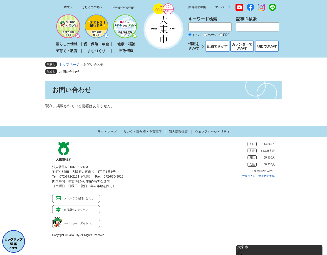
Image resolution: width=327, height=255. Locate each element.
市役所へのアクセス (76, 209)
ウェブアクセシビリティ (212, 131)
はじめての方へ (92, 7)
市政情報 (126, 51)
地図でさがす (267, 46)
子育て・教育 (66, 51)
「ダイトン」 (79, 223)
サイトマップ (106, 131)
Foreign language (122, 7)
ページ (212, 34)
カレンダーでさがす (242, 46)
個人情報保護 (178, 131)
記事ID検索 (246, 19)
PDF (226, 34)
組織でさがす (217, 46)
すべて (197, 34)
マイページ (222, 7)
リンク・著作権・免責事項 (143, 131)
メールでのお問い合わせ (79, 198)
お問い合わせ (69, 71)
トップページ (69, 64)
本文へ (68, 7)
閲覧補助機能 (197, 7)
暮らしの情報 (66, 44)
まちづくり (96, 51)
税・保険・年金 (96, 44)
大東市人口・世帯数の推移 (258, 176)
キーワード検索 (202, 19)
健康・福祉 (126, 44)
